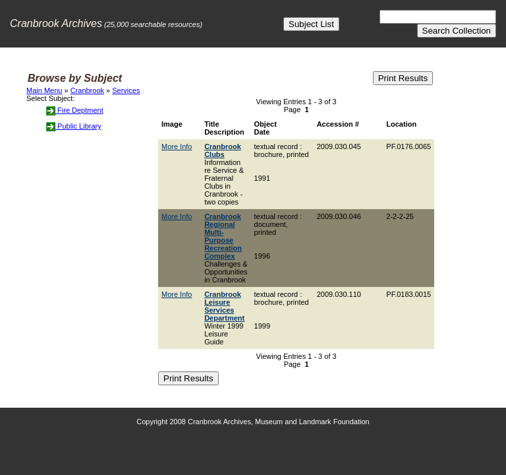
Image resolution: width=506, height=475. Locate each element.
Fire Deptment (74, 110)
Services (126, 90)
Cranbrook (87, 90)
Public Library (73, 126)
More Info (176, 146)
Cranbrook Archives (56, 23)
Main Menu (44, 90)
